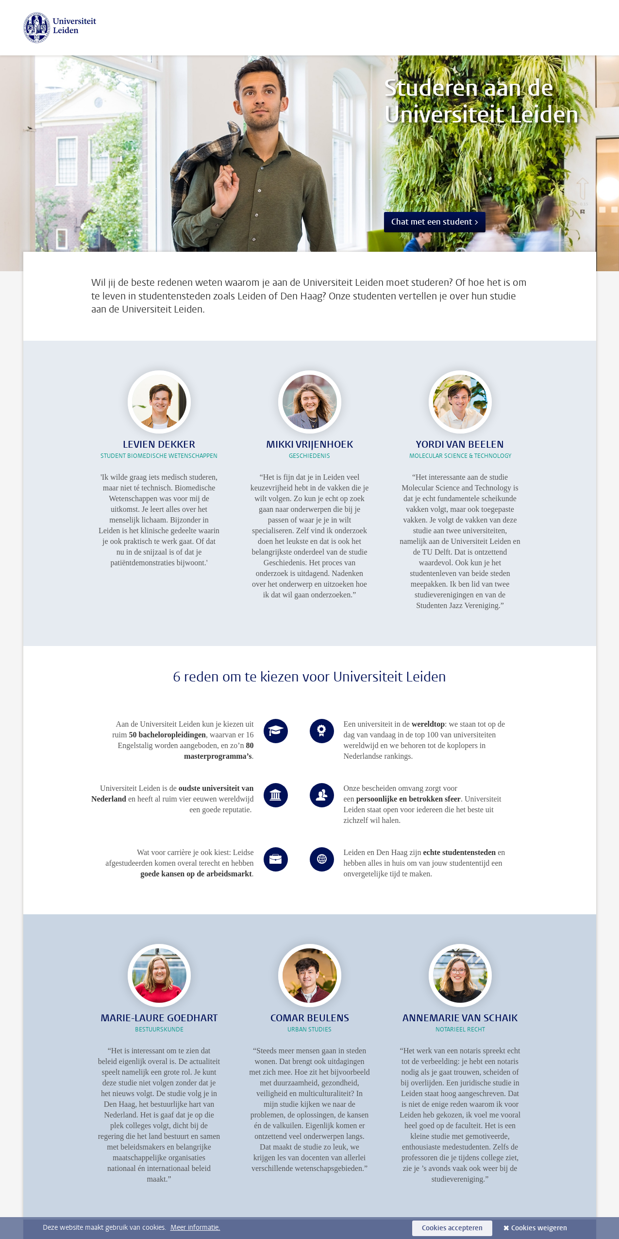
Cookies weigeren (539, 1228)
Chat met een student (431, 221)
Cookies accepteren (452, 1228)
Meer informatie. (195, 1227)
